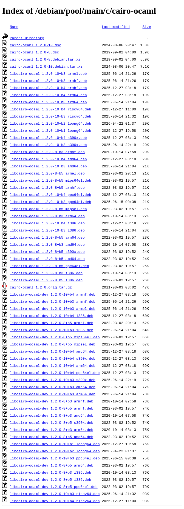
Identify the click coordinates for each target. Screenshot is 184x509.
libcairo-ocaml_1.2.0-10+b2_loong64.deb (50, 123)
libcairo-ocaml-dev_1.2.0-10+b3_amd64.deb (52, 386)
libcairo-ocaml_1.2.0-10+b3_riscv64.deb (50, 116)
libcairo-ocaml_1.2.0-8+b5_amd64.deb (47, 258)
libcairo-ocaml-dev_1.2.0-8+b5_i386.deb (50, 479)
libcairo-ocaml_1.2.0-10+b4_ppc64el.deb (50, 194)
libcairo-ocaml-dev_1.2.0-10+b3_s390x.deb (52, 379)
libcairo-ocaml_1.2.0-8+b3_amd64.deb (47, 244)
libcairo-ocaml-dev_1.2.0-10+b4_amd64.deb (52, 351)
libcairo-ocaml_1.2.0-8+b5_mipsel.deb (48, 208)
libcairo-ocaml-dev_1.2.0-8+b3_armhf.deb (51, 401)
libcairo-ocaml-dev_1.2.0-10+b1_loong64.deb (55, 443)
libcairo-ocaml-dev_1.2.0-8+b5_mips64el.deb (55, 336)
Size (146, 26)
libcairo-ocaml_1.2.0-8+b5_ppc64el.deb (49, 265)
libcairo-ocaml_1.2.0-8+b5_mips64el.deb (50, 180)
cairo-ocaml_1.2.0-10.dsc (35, 44)
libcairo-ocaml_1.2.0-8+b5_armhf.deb (47, 187)
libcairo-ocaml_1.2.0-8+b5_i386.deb (46, 280)
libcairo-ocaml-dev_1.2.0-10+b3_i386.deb (51, 329)
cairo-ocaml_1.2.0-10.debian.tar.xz (46, 66)
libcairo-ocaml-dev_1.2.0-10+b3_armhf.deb (52, 301)
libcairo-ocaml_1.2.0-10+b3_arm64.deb (48, 101)
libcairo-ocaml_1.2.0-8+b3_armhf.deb (47, 151)
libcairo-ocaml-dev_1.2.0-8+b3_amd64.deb (51, 415)
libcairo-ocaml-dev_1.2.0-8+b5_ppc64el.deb (54, 486)
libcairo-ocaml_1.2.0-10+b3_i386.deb (47, 230)
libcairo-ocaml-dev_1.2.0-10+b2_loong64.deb (55, 450)
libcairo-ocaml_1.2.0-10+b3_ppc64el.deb (50, 201)
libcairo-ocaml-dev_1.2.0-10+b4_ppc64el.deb (55, 372)
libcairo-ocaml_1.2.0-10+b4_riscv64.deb (50, 109)
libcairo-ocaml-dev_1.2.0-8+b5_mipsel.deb (52, 344)
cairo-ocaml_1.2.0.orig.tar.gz (41, 287)
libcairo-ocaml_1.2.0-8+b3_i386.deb (46, 272)
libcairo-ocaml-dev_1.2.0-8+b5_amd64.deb (51, 436)
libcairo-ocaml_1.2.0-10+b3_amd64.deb (48, 166)
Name (14, 26)
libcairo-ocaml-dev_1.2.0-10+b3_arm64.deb (52, 393)
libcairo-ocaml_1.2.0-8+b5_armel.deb (47, 173)
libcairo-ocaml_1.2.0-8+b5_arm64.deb (47, 237)
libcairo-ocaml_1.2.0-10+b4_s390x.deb (48, 137)
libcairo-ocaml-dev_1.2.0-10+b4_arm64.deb (52, 365)
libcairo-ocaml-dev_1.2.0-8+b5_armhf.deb (51, 408)
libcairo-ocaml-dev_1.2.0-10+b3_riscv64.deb (55, 493)
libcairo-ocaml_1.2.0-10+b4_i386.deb (47, 223)
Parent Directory (27, 37)
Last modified (115, 26)
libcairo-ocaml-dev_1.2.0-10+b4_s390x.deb (52, 358)
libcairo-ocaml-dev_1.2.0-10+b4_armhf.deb (52, 294)
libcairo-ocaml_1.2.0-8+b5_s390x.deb (47, 251)
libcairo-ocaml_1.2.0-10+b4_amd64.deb (48, 158)
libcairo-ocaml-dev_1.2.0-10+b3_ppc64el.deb (55, 458)
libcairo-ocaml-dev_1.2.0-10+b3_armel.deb (52, 308)
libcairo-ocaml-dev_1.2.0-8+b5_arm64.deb (51, 465)
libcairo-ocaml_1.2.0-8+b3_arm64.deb (47, 215)
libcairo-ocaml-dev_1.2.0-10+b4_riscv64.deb (55, 500)
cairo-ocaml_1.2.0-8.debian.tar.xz (45, 59)
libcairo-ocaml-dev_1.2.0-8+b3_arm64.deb (51, 429)
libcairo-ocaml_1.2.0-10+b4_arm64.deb (48, 94)
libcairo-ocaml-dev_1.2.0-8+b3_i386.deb (50, 472)
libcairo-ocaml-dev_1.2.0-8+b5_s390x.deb (51, 422)
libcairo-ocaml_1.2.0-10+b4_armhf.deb (48, 87)
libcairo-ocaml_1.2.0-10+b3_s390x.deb (48, 144)
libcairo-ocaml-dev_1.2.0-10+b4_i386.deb (51, 315)
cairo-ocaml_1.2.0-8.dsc (34, 52)
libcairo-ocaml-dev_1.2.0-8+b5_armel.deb (51, 322)
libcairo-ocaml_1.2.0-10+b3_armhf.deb (48, 80)
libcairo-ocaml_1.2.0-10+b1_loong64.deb (50, 130)
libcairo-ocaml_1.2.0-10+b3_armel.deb (48, 73)
